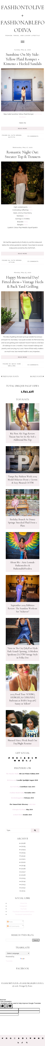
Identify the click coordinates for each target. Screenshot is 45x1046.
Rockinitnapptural (17, 798)
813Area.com (11, 780)
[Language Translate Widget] (18, 953)
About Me (23, 903)
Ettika (26, 216)
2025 (23, 846)
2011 (23, 891)
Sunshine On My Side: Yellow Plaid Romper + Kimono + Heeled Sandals (22, 59)
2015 (23, 878)
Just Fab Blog (14, 787)
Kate (30, 986)
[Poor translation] (9, 1006)
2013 (23, 884)
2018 (23, 869)
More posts (37, 376)
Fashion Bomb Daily (17, 793)
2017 (23, 872)
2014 (23, 881)
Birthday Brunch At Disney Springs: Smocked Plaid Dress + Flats (22, 522)
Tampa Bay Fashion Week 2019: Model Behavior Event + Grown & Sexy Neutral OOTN (22, 479)
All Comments (13, 926)
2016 (23, 875)
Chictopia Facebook (19, 809)
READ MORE (22, 128)
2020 (23, 862)
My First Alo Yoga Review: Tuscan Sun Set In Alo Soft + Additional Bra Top (22, 436)
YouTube (23, 909)
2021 (23, 859)
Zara (29, 207)
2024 (23, 850)
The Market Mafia (12, 774)
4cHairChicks (17, 815)
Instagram (23, 906)
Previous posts (10, 376)
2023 (23, 853)
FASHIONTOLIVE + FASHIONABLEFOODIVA (22, 983)
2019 (23, 865)
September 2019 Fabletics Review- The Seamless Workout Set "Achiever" (22, 608)
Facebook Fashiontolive (23, 914)
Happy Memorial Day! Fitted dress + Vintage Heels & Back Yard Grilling (22, 282)
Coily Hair (32, 804)
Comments (33, 136)
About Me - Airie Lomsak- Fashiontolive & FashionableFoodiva (22, 565)
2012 (23, 888)
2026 (23, 843)
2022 (23, 856)
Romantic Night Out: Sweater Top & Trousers (22, 154)
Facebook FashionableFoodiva (23, 911)
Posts (10, 922)
